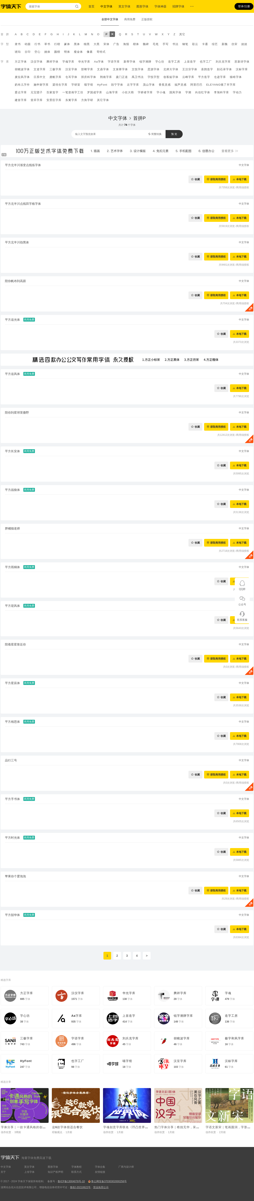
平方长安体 (12, 451)
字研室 (75, 84)
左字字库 (133, 84)
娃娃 (244, 44)
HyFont (102, 84)
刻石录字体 (224, 69)
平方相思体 (12, 721)
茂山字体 (149, 84)
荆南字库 (106, 77)
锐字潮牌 (145, 61)
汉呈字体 (71, 69)
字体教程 (76, 1166)
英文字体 (124, 6)
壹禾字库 (37, 100)
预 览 (174, 134)
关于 (3, 1171)
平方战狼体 (12, 490)
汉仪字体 (37, 61)
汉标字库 (242, 69)
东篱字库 (71, 100)
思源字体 (154, 69)
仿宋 (235, 44)
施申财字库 (41, 84)
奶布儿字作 (22, 84)
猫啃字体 (236, 77)
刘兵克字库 (223, 61)
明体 (67, 51)
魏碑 (146, 44)
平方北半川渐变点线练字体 (23, 165)
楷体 (136, 44)
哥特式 (101, 51)
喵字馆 (88, 84)
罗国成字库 (94, 92)
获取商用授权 (218, 179)
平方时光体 (12, 837)
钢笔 (185, 44)
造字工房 (174, 61)
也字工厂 (206, 61)
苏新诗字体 (242, 61)
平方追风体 (12, 374)
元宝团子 (37, 92)
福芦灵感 (181, 84)
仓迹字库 (220, 77)
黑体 (77, 44)
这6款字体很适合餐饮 (67, 1127)
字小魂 (161, 92)
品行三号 (11, 760)
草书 (47, 44)
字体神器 (160, 6)
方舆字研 (87, 100)
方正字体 (21, 61)
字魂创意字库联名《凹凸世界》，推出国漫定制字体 (140, 1127)
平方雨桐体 (12, 567)
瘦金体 (78, 51)
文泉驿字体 (120, 69)
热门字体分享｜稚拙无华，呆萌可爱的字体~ (185, 1127)
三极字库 (55, 69)
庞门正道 (122, 77)
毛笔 (156, 44)
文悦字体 (138, 69)
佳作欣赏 (6, 1132)
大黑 (97, 44)
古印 (28, 51)
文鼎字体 (103, 69)
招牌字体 (178, 6)
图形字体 (142, 6)
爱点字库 (21, 92)
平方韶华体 (12, 915)
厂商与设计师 (126, 1166)
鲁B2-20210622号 (80, 1187)
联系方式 (76, 1171)
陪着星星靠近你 (15, 644)
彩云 (195, 44)
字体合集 (100, 1166)
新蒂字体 (130, 61)
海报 (126, 44)
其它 (182, 34)
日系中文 (40, 77)
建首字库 (21, 100)
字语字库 (114, 61)
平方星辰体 (12, 683)
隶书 (18, 44)
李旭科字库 (221, 92)
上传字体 (29, 1171)
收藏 (197, 179)
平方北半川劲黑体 (17, 242)
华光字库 (84, 61)
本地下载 (241, 179)
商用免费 (129, 19)
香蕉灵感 (165, 84)
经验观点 (57, 1132)
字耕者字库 (145, 92)
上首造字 (190, 61)
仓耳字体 (71, 77)
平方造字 (204, 77)
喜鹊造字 (207, 69)
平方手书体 (12, 799)
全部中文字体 (110, 19)
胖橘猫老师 (12, 528)
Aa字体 (99, 61)
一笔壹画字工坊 (72, 92)
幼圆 (28, 44)
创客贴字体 (170, 77)
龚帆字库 (55, 77)
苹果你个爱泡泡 (15, 876)
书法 (175, 44)
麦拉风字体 (22, 77)
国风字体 (175, 92)
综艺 (215, 44)
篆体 (67, 44)
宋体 (106, 44)
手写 (166, 44)
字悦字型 (154, 77)
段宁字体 (117, 84)
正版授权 (146, 19)
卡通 (205, 44)
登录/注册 (244, 6)
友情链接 (100, 1171)
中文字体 (106, 6)
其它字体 (103, 100)
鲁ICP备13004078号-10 (71, 1181)
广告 (116, 44)
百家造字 (52, 92)
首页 (91, 6)
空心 (37, 51)
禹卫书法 (138, 77)
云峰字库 (188, 77)
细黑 (87, 44)
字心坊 (159, 61)
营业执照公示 (101, 1187)
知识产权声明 (55, 1171)
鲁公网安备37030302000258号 (109, 1181)
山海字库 (112, 92)
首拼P (139, 118)
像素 (90, 51)
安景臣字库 (53, 100)
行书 (37, 44)
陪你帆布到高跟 (15, 281)
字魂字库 (68, 61)
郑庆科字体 (88, 77)
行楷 (57, 44)
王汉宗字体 (189, 69)
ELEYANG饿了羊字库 (221, 84)
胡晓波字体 (22, 69)
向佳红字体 (202, 92)
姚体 (47, 51)
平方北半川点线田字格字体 (23, 203)
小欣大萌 (128, 92)
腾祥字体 (52, 61)
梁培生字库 (59, 84)
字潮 (188, 92)
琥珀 (18, 51)
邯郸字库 (87, 69)
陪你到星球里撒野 (17, 412)
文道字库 (40, 69)
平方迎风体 (12, 605)
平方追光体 (12, 319)
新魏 (225, 44)
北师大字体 (170, 69)
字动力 (237, 92)
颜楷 (57, 51)
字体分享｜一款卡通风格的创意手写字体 (30, 1127)
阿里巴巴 (196, 84)
